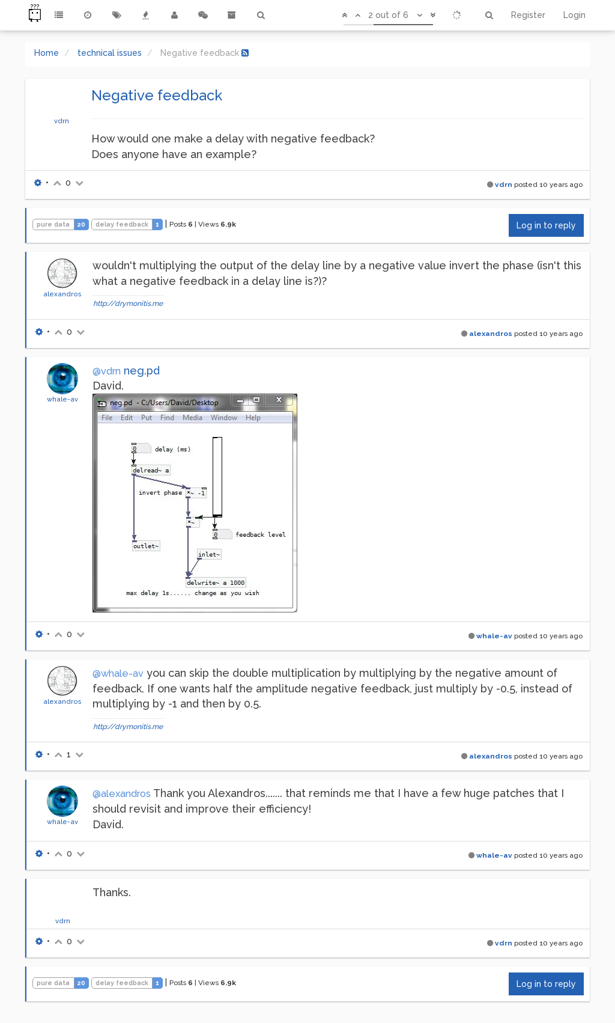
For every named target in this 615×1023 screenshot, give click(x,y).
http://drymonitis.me (128, 303)
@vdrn (106, 371)
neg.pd (142, 370)
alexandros (62, 294)
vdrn (61, 121)
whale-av (62, 399)
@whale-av (118, 673)
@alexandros (121, 793)
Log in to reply (546, 225)
